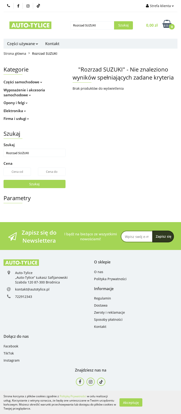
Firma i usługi (16, 118)
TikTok (9, 353)
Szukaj (34, 184)
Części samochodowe (23, 82)
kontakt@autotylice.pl (32, 289)
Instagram (12, 360)
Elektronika (15, 110)
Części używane (22, 43)
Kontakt (52, 43)
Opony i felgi (16, 102)
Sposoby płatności (108, 319)
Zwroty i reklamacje (109, 312)
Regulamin (102, 298)
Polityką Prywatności (73, 396)
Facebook (11, 346)
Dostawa (100, 305)
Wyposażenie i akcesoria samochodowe (24, 92)
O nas (98, 272)
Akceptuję (131, 402)
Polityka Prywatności (110, 279)
